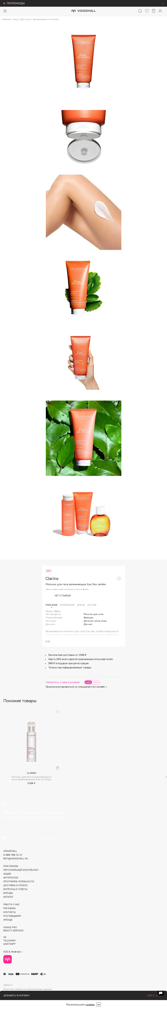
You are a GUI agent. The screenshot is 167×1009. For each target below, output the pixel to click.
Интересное (10, 877)
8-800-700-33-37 (12, 855)
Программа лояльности (18, 881)
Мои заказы (10, 866)
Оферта (7, 985)
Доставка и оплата (15, 885)
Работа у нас (11, 904)
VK (4, 937)
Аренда (7, 920)
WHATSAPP (9, 944)
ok (98, 1004)
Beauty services (13, 930)
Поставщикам (12, 916)
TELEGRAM (9, 940)
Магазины (9, 908)
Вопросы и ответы (15, 889)
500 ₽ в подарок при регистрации (68, 663)
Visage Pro (10, 927)
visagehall (10, 851)
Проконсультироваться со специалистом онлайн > (76, 686)
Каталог (8, 897)
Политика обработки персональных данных (27, 989)
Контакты (9, 912)
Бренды (8, 893)
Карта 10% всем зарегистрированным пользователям (80, 659)
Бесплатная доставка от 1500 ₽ (67, 654)
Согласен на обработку (35, 837)
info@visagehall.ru (15, 858)
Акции (7, 874)
